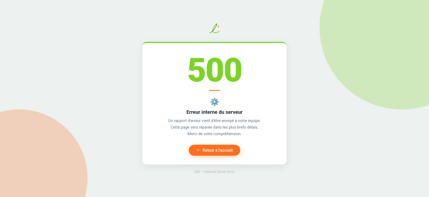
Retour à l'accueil (214, 150)
